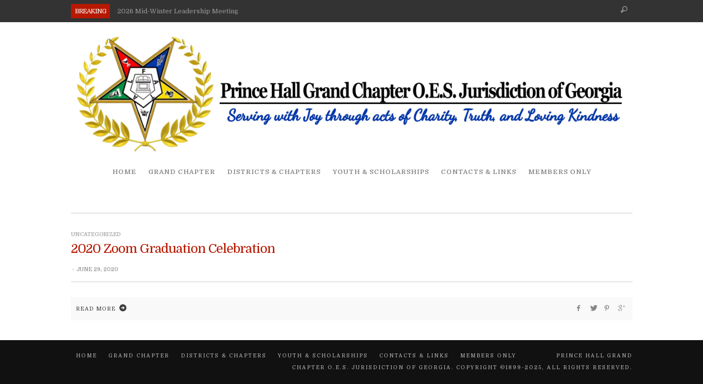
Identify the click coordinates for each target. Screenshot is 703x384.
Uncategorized (96, 234)
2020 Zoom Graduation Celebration (173, 249)
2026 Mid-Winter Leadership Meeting (177, 11)
